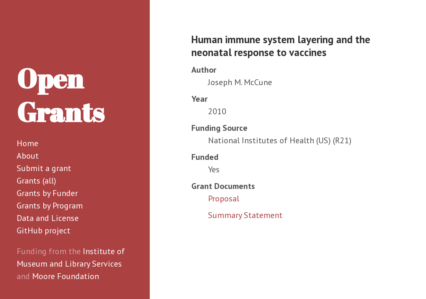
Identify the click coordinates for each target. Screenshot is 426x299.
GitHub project (43, 230)
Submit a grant (44, 168)
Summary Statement (245, 215)
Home (27, 143)
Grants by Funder (47, 193)
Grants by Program (50, 205)
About (28, 155)
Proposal (223, 198)
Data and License (48, 218)
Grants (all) (36, 180)
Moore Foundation (65, 276)
